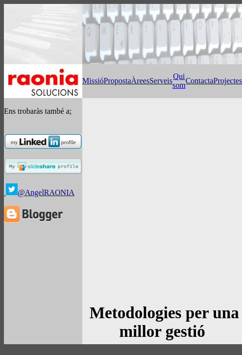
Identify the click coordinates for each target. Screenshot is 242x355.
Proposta (117, 80)
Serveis (160, 80)
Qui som (179, 80)
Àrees (140, 80)
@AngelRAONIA (46, 192)
